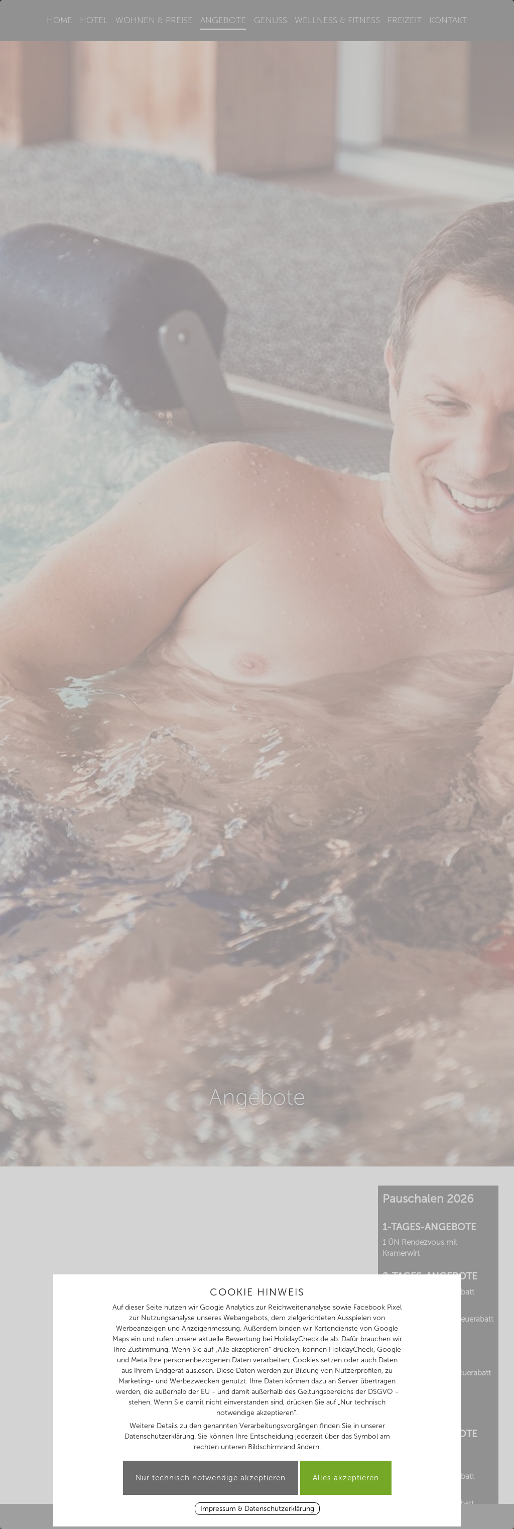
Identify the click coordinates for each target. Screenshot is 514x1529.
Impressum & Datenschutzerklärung (257, 1508)
